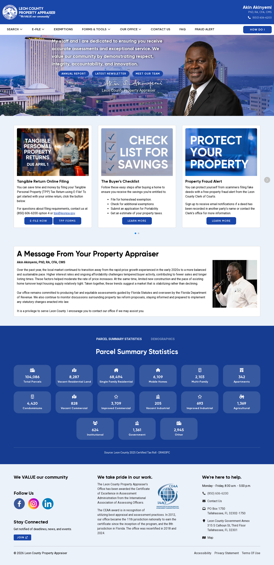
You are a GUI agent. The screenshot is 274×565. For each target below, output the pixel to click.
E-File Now (38, 220)
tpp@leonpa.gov (64, 213)
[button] (135, 233)
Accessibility (202, 553)
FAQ (182, 29)
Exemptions (63, 29)
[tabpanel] (137, 401)
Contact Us (160, 29)
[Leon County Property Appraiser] (28, 12)
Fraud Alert (204, 29)
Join (22, 537)
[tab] (120, 339)
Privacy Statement (226, 553)
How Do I (257, 30)
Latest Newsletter (110, 73)
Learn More (137, 220)
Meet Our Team (148, 73)
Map (210, 537)
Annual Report (73, 73)
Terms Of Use (251, 553)
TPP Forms (67, 220)
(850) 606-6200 (262, 17)
